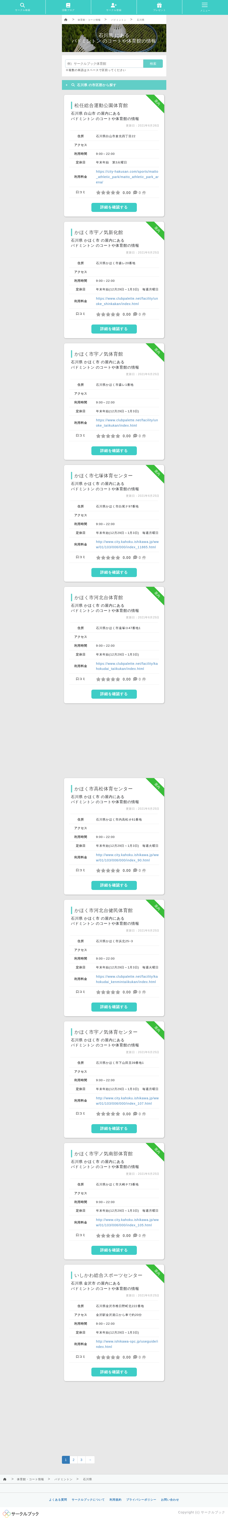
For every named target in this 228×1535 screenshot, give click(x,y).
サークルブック (213, 1512)
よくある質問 (58, 1499)
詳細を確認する (114, 207)
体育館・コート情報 (89, 20)
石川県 (141, 20)
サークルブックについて (88, 1499)
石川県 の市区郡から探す (93, 85)
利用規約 (115, 1499)
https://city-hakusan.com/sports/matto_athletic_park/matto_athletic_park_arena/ (127, 177)
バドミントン (118, 20)
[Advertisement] (114, 740)
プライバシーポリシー (141, 1499)
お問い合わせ (170, 1499)
